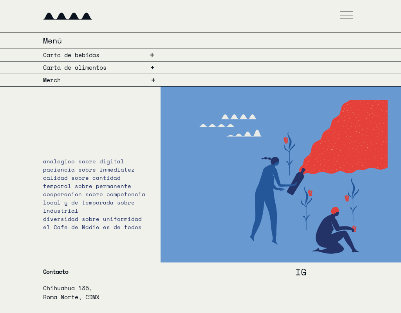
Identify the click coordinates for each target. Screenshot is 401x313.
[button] (346, 16)
